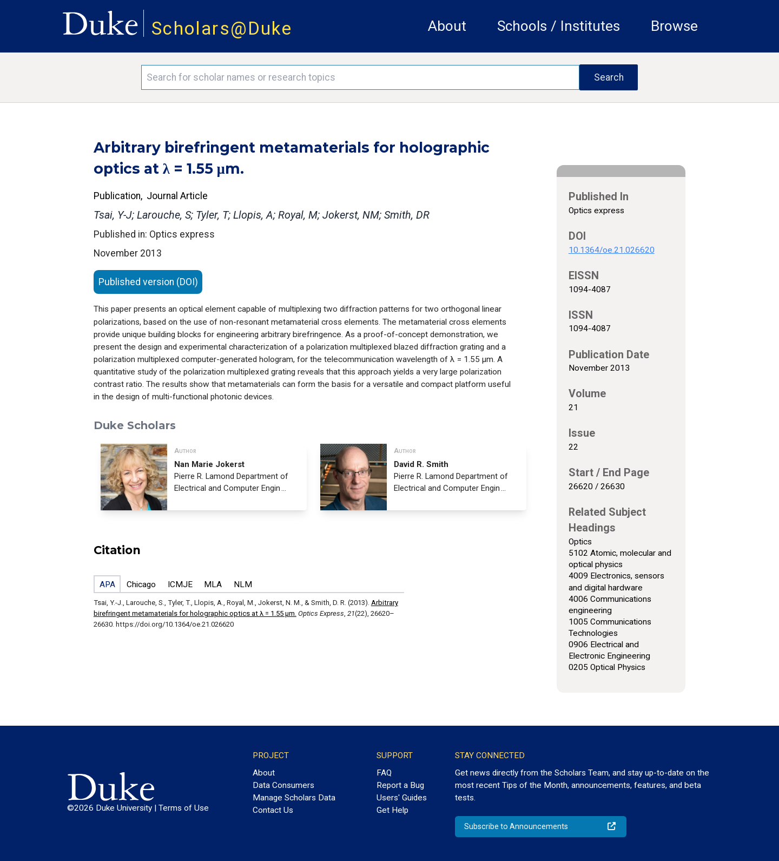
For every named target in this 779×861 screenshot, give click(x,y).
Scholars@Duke (221, 28)
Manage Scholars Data (294, 798)
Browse (674, 26)
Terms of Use (184, 808)
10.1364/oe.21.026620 (612, 250)
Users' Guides (402, 798)
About (447, 26)
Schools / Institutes (558, 26)
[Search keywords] (360, 77)
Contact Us (273, 810)
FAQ (384, 773)
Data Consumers (283, 785)
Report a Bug (400, 785)
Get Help (392, 810)
